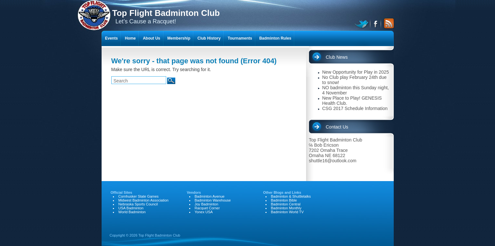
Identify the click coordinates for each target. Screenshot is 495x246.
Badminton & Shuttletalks (291, 196)
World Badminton (132, 212)
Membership (179, 38)
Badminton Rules (275, 38)
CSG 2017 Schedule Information (355, 108)
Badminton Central (286, 204)
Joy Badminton (206, 204)
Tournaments (240, 38)
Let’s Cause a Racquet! (166, 16)
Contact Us (337, 126)
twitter (362, 23)
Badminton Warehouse (213, 200)
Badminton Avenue (210, 196)
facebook (376, 23)
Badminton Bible (284, 200)
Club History (208, 38)
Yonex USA (204, 212)
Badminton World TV (287, 212)
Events (111, 38)
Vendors (194, 192)
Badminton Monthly (286, 208)
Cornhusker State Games (138, 196)
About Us (151, 38)
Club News (337, 57)
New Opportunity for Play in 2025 (355, 72)
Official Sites (121, 192)
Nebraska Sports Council (138, 204)
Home (130, 38)
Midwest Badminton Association (143, 200)
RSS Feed (387, 23)
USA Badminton (131, 208)
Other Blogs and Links (282, 192)
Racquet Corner (207, 208)
